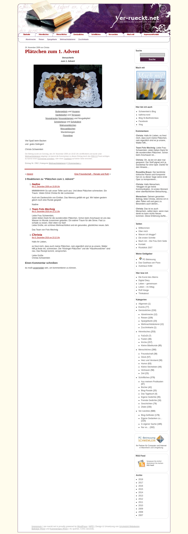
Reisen (41, 39)
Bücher (144, 387)
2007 (140, 515)
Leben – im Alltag (146, 287)
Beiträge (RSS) (39, 529)
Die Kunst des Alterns (148, 277)
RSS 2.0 (94, 156)
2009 (140, 509)
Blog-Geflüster (147, 415)
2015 (140, 489)
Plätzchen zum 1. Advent (52, 51)
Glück (143, 357)
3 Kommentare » (74, 163)
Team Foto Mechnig (145, 148)
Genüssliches (78, 34)
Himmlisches (43, 34)
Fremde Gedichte (149, 400)
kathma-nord (144, 115)
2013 (140, 495)
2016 (140, 486)
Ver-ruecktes (113, 34)
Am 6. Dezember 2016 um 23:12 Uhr (46, 237)
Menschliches (61, 34)
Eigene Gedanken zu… (151, 418)
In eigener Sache (149, 424)
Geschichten (147, 403)
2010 (140, 505)
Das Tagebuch (147, 394)
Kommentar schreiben (46, 159)
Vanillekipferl (61, 115)
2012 (140, 499)
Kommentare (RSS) (59, 529)
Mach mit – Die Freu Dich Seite (152, 241)
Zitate (143, 407)
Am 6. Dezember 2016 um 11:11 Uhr (46, 211)
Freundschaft (147, 354)
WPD (91, 526)
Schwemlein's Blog (147, 111)
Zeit (142, 373)
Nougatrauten (51, 118)
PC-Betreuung (147, 259)
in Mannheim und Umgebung (151, 448)
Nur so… (145, 427)
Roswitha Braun (143, 172)
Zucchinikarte (83, 39)
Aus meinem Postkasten (152, 381)
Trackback (68, 159)
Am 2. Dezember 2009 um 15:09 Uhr (46, 186)
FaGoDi (144, 336)
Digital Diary (144, 280)
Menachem (141, 196)
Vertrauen (145, 370)
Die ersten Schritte (146, 238)
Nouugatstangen (66, 118)
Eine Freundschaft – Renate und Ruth (92, 174)
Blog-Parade (147, 390)
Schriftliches (95, 34)
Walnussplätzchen (68, 125)
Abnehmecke (31, 39)
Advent (30, 174)
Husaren (76, 111)
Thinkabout (143, 293)
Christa (37, 234)
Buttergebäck (61, 111)
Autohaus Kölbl (145, 266)
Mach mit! (130, 34)
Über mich (143, 231)
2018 (140, 479)
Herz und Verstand (149, 360)
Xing (141, 124)
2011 (140, 502)
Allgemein (143, 304)
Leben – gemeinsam (147, 283)
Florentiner (68, 135)
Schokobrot (76, 122)
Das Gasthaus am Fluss (149, 263)
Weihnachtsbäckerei (67, 39)
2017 (140, 482)
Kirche (144, 342)
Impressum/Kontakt (151, 34)
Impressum (37, 526)
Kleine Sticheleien (149, 367)
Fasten (144, 339)
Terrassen (75, 115)
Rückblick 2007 (145, 247)
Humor (144, 363)
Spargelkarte (52, 39)
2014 (140, 492)
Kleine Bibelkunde (149, 345)
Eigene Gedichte (148, 397)
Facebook (143, 121)
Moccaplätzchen (67, 128)
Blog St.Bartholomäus (149, 118)
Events (141, 307)
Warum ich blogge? (147, 234)
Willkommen (144, 228)
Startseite (26, 34)
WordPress (82, 526)
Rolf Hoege (143, 290)
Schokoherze (60, 122)
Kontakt (141, 244)
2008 (140, 512)
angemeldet (38, 268)
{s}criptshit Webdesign (129, 526)
